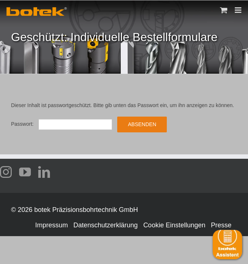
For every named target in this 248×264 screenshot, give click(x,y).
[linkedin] (44, 172)
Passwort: (61, 124)
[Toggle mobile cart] (223, 10)
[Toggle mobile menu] (238, 10)
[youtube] (25, 172)
